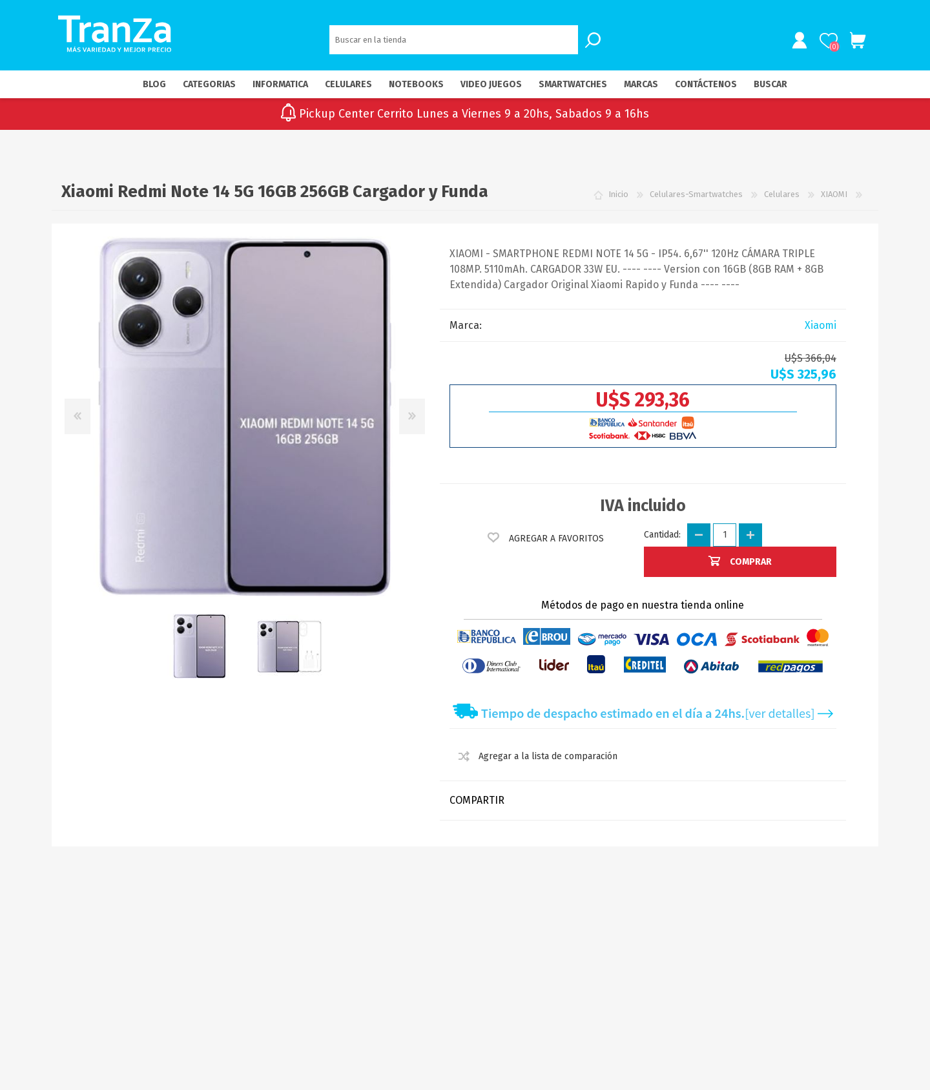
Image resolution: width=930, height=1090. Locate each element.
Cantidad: (662, 539)
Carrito (854, 43)
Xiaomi (820, 330)
